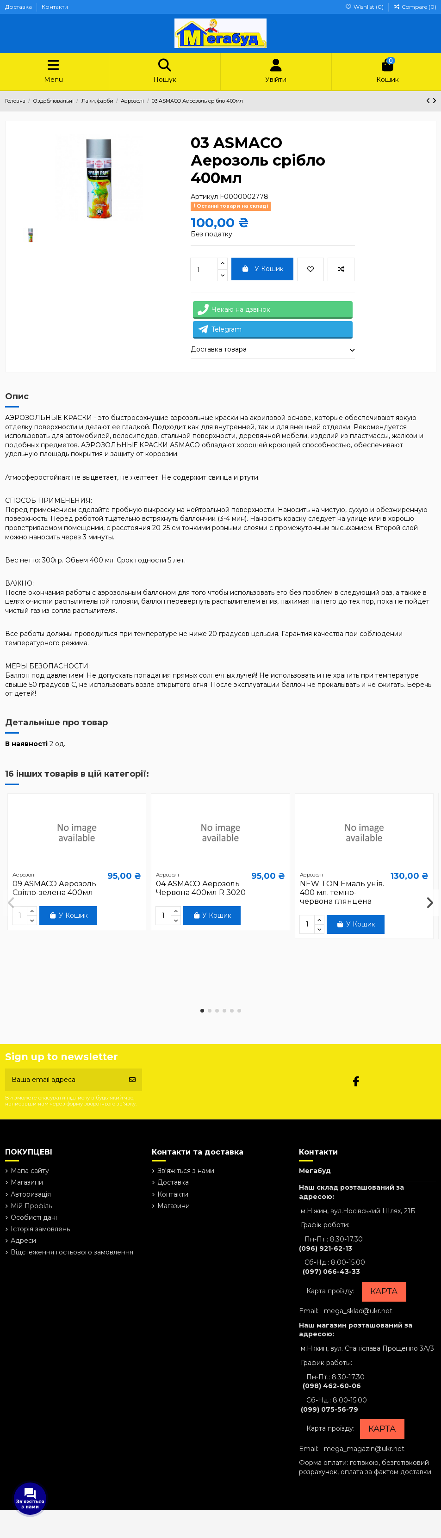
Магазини (27, 1182)
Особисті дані (34, 1217)
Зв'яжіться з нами (185, 1171)
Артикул (204, 196)
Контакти (55, 6)
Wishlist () (365, 6)
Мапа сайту (30, 1171)
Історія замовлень (40, 1229)
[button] (202, 1011)
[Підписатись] (132, 1080)
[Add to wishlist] (310, 269)
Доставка (19, 6)
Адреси (23, 1240)
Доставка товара (273, 349)
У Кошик (262, 269)
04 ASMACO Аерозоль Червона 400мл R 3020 (201, 888)
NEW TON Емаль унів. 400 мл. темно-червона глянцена (342, 892)
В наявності (26, 744)
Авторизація (31, 1194)
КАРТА (384, 1291)
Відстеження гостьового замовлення (72, 1252)
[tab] (273, 350)
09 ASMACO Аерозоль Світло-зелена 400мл (54, 888)
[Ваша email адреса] (64, 1080)
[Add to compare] (341, 269)
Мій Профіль (31, 1206)
